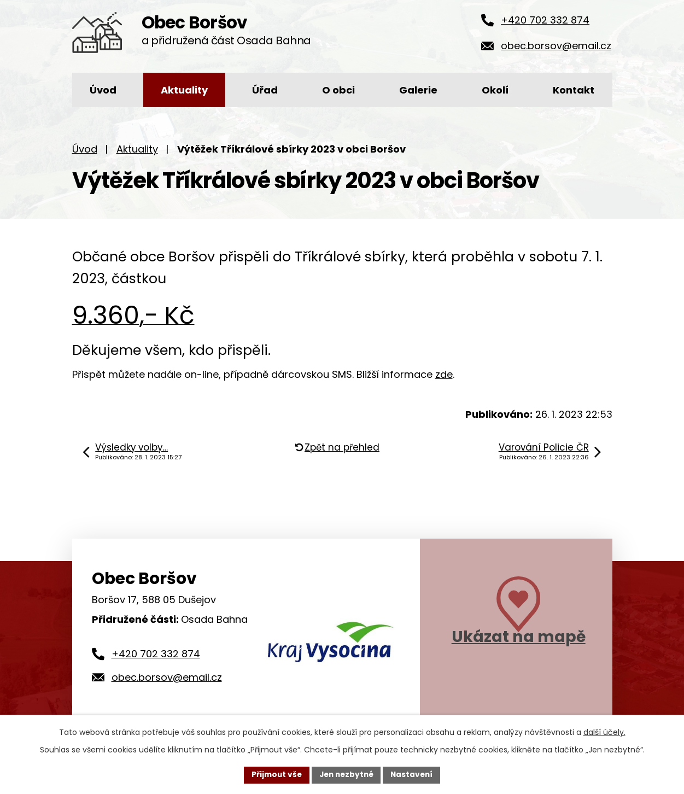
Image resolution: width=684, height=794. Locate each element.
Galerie (418, 90)
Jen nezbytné (346, 774)
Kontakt (573, 90)
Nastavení (414, 774)
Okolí (495, 90)
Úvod (103, 90)
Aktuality (184, 90)
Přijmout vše (274, 774)
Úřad (265, 90)
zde (444, 374)
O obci (338, 90)
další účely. (604, 731)
